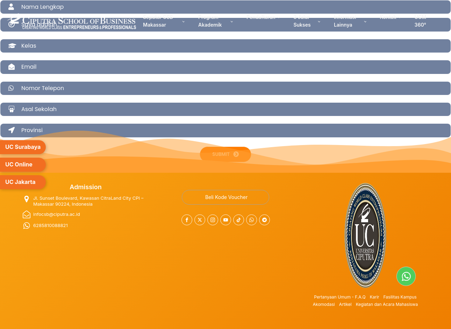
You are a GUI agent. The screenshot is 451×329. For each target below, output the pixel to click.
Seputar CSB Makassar (158, 21)
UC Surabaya (23, 146)
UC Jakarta (20, 181)
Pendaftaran (260, 17)
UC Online (19, 164)
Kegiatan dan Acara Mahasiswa (387, 304)
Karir (374, 297)
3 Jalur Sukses (301, 21)
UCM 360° (421, 21)
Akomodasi (324, 304)
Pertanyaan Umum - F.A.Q (339, 297)
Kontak (388, 17)
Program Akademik (210, 21)
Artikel (345, 304)
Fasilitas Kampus (400, 297)
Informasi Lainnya (345, 21)
